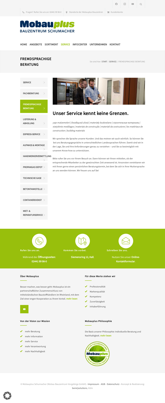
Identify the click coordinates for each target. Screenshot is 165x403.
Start (104, 61)
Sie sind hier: (95, 61)
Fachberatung (31, 93)
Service (65, 44)
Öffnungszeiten (46, 257)
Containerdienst (32, 200)
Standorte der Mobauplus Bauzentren (86, 12)
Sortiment (51, 44)
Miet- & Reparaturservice (33, 212)
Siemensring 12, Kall (82, 257)
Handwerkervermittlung (35, 156)
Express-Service (31, 134)
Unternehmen (98, 44)
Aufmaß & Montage (34, 145)
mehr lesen (71, 298)
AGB (103, 384)
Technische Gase (32, 178)
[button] (7, 395)
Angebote (36, 44)
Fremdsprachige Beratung (32, 106)
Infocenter (80, 44)
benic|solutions (79, 388)
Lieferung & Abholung (29, 121)
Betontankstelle (32, 189)
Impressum (93, 384)
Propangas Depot (32, 167)
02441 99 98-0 (55, 12)
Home (23, 44)
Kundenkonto (117, 12)
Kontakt (115, 44)
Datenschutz (113, 384)
